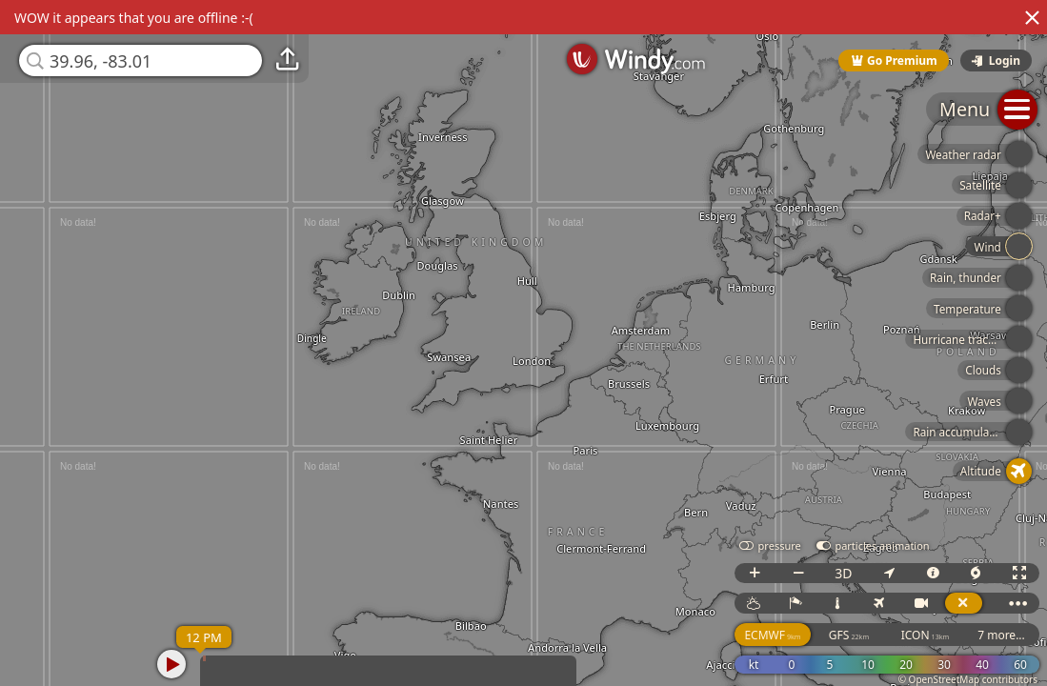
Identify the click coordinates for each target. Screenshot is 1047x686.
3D (843, 573)
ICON (925, 635)
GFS (849, 635)
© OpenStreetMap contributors (967, 679)
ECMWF (772, 635)
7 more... (1001, 635)
